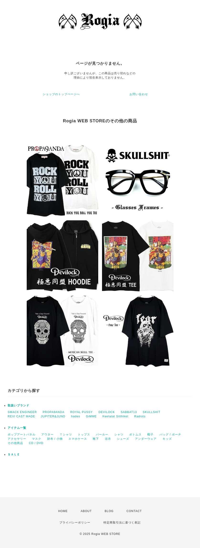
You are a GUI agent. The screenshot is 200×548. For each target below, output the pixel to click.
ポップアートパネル (22, 434)
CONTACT (134, 511)
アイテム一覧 (17, 428)
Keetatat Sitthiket (115, 416)
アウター (47, 434)
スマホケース (77, 438)
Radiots (140, 416)
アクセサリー (17, 438)
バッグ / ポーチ (170, 434)
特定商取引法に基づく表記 (122, 522)
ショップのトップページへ (61, 94)
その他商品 (15, 443)
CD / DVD (36, 443)
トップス (84, 434)
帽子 (150, 434)
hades (75, 416)
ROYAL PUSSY (81, 412)
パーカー (102, 434)
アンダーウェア (146, 438)
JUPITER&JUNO (53, 416)
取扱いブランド (18, 405)
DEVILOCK (106, 412)
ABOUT (86, 511)
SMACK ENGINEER (22, 412)
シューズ (123, 438)
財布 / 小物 (55, 438)
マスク (36, 438)
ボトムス (135, 434)
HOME (63, 511)
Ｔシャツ (66, 434)
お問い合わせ (138, 94)
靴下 (96, 438)
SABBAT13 (129, 412)
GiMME (91, 416)
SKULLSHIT (151, 412)
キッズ (167, 438)
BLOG (109, 511)
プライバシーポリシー (74, 522)
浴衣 (108, 438)
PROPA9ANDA (53, 412)
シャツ (118, 434)
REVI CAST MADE (21, 416)
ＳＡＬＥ (14, 454)
